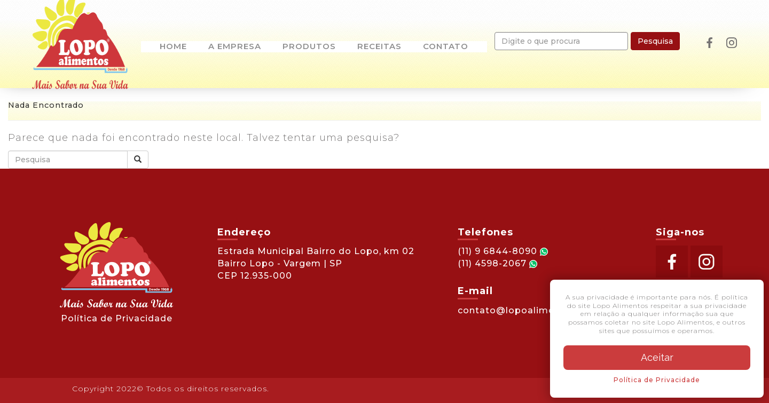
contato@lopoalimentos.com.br (535, 310)
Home (173, 47)
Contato (445, 47)
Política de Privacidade (116, 318)
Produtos (309, 47)
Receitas (379, 47)
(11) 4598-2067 (497, 263)
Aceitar (657, 357)
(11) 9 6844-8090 (503, 251)
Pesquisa (655, 41)
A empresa (234, 47)
